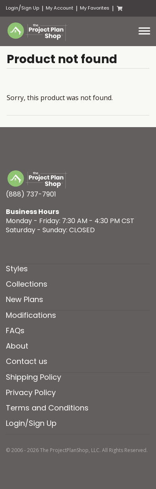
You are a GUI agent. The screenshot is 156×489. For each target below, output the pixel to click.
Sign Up (30, 8)
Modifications (31, 315)
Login (12, 8)
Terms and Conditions (47, 408)
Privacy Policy (31, 392)
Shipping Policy (33, 377)
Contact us (26, 361)
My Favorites (94, 8)
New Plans (24, 299)
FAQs (15, 330)
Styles (17, 268)
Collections (26, 284)
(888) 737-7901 (31, 194)
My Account (59, 8)
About (17, 346)
